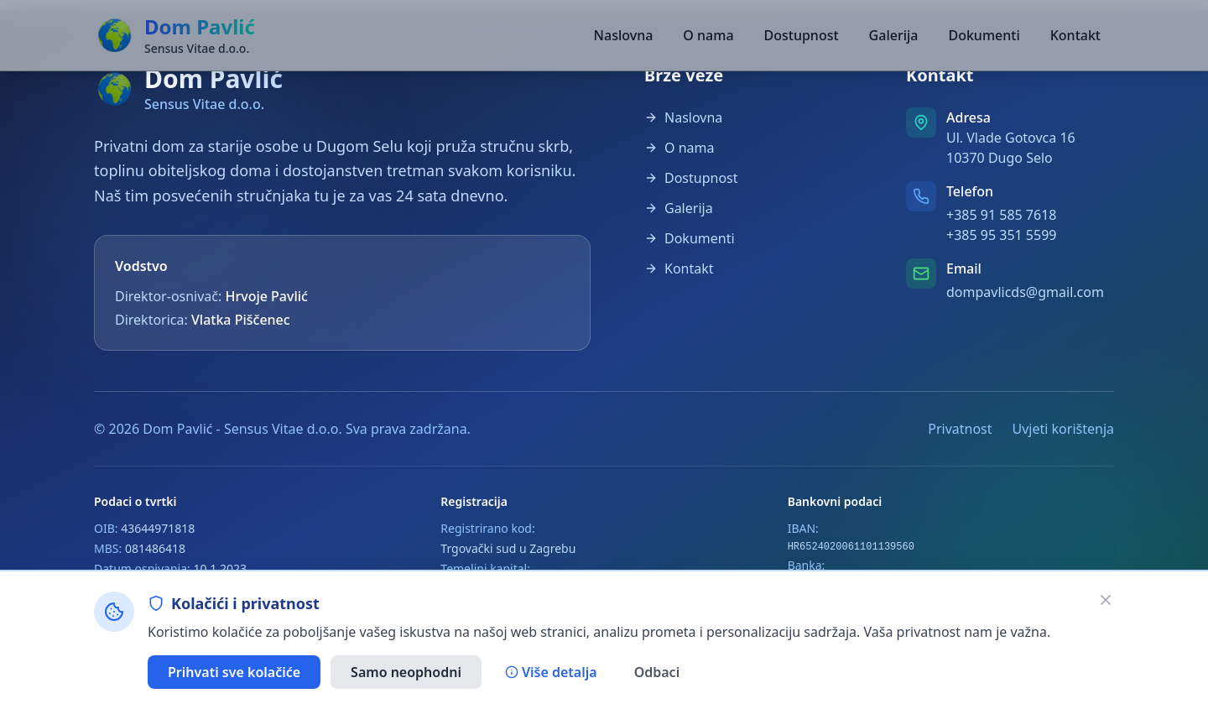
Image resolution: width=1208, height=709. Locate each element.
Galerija (894, 35)
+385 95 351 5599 (1001, 235)
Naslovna (623, 35)
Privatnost (960, 429)
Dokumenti (983, 35)
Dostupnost (801, 35)
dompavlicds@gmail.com (1025, 292)
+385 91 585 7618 (1001, 215)
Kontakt (1075, 35)
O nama (708, 35)
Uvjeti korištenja (1063, 429)
